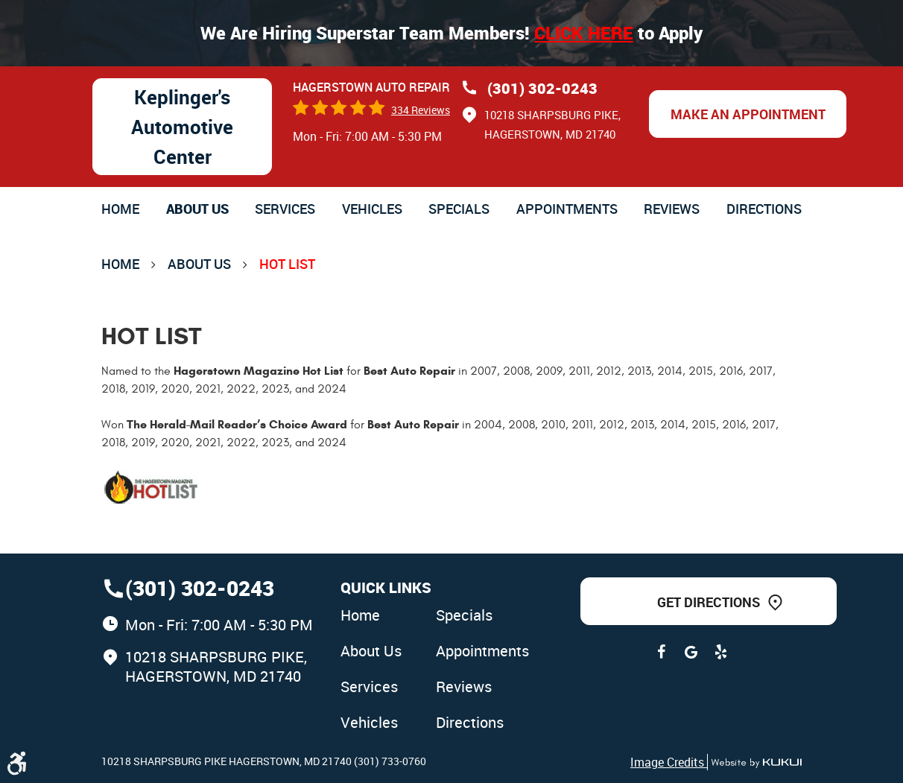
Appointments (567, 209)
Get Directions (708, 602)
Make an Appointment (748, 114)
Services (285, 209)
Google (691, 652)
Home (120, 209)
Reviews (672, 209)
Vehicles (372, 209)
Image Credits (668, 762)
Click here (583, 33)
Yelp (720, 652)
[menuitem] (120, 208)
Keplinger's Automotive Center (182, 126)
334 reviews (420, 110)
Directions (764, 209)
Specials (458, 209)
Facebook (661, 652)
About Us (197, 209)
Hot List (287, 264)
